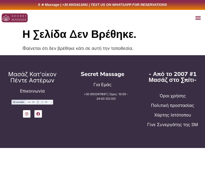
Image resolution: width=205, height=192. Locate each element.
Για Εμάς (102, 84)
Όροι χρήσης (172, 95)
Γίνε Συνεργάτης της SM (172, 124)
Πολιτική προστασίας (172, 105)
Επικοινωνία (32, 91)
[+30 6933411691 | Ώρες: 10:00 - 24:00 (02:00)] (76, 100)
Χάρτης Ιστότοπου (172, 115)
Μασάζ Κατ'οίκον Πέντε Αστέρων (32, 77)
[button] (198, 17)
